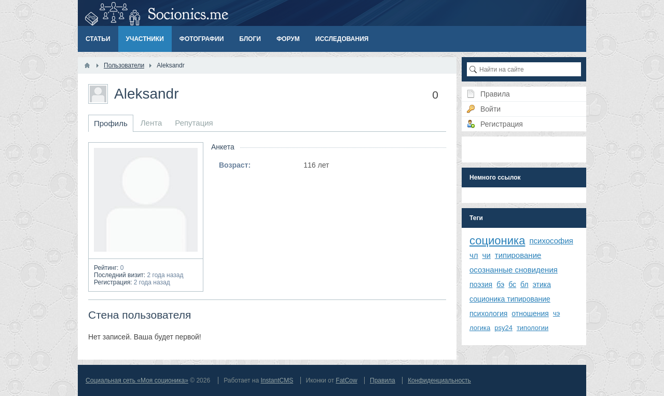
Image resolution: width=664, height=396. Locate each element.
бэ (500, 284)
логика (479, 328)
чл (473, 255)
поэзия (480, 284)
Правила (382, 380)
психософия (551, 240)
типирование (518, 255)
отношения (530, 313)
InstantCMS (276, 380)
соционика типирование (509, 299)
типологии (532, 328)
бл (524, 284)
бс (512, 284)
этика (542, 284)
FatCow (346, 380)
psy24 (503, 328)
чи (486, 255)
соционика (497, 240)
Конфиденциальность (439, 380)
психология (488, 313)
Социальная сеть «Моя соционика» (137, 380)
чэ (556, 313)
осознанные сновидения (513, 269)
